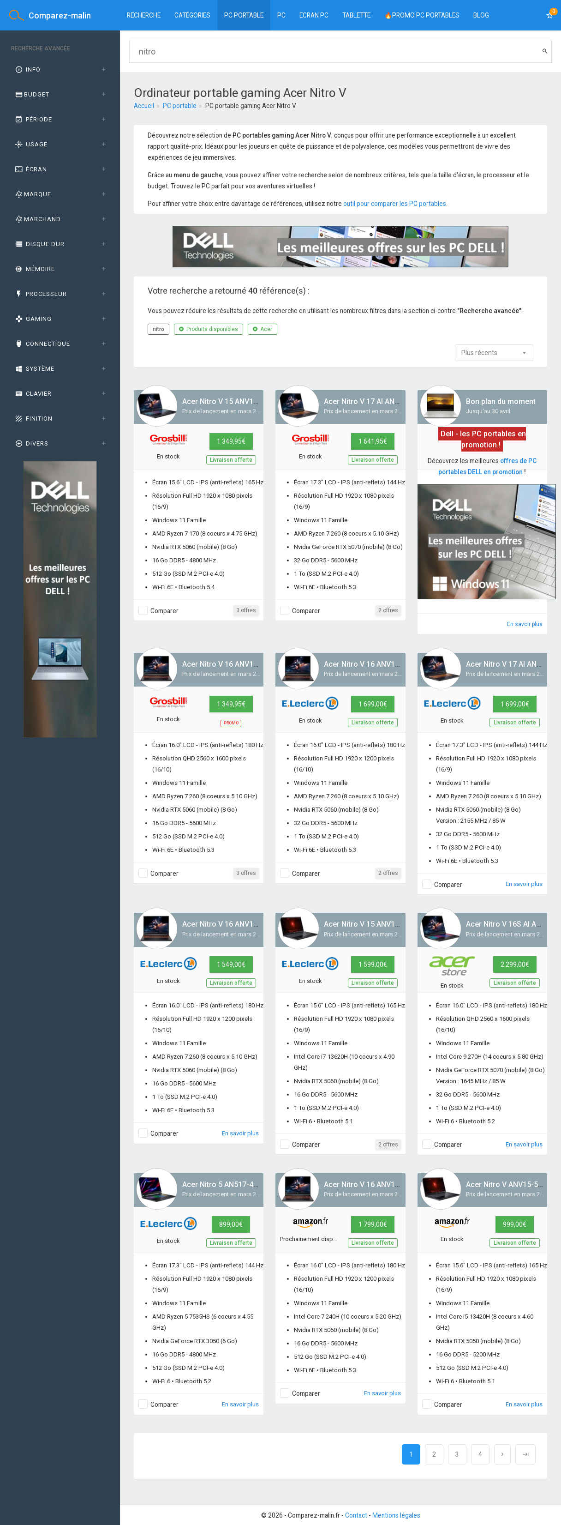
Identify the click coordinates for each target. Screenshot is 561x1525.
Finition (33, 418)
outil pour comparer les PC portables (394, 203)
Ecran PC (313, 15)
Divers (31, 443)
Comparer (164, 611)
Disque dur (39, 244)
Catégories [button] (192, 15)
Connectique (42, 343)
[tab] (60, 69)
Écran (30, 169)
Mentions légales (396, 1515)
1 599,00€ (372, 964)
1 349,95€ (231, 441)
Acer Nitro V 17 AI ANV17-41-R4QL (381, 401)
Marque (32, 194)
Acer (262, 329)
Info (27, 69)
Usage (31, 144)
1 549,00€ (231, 964)
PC (281, 15)
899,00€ (231, 1224)
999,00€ (514, 1224)
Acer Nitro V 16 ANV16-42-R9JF (377, 664)
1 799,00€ (372, 1224)
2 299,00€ (515, 964)
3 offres (246, 610)
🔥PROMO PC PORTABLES (422, 15)
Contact (356, 1515)
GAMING (33, 318)
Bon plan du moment (501, 401)
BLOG (481, 15)
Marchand (37, 219)
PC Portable (243, 15)
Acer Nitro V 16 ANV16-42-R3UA (236, 924)
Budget (31, 94)
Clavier (33, 393)
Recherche (144, 15)
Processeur (40, 293)
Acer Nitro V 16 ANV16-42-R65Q (235, 664)
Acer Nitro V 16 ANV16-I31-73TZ (378, 1184)
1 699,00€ (372, 704)
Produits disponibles (208, 329)
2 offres (388, 610)
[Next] (502, 1454)
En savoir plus (525, 624)
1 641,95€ (372, 441)
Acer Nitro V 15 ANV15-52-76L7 (377, 924)
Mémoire (34, 268)
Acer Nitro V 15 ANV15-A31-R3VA (237, 401)
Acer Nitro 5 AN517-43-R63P (230, 1184)
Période (33, 119)
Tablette (356, 15)
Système (34, 368)
